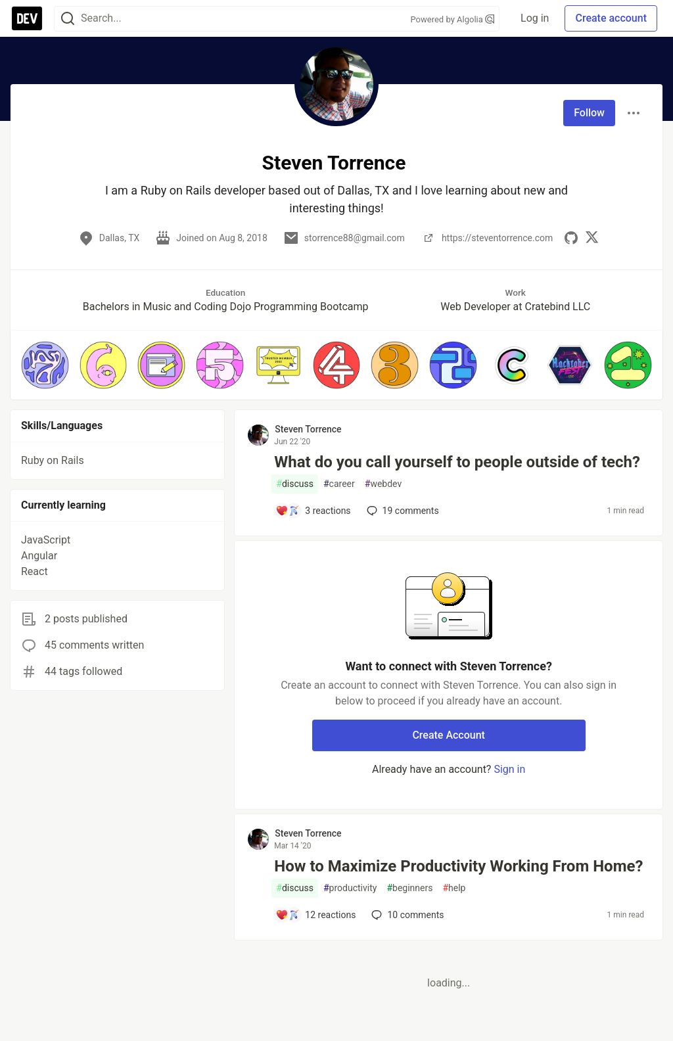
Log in (535, 18)
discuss (294, 484)
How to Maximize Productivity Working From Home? (458, 866)
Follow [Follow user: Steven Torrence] (589, 112)
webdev (383, 484)
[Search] (68, 19)
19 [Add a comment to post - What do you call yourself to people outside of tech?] (401, 511)
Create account (611, 18)
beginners (409, 888)
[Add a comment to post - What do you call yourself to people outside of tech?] (312, 510)
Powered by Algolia (453, 19)
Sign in (509, 769)
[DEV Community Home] (27, 18)
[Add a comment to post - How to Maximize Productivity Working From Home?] (315, 915)
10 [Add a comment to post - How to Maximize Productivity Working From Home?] (406, 915)
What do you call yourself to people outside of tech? (457, 462)
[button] (45, 365)
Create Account (448, 735)
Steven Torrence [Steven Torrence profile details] (308, 429)
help (453, 888)
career (339, 484)
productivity (350, 888)
